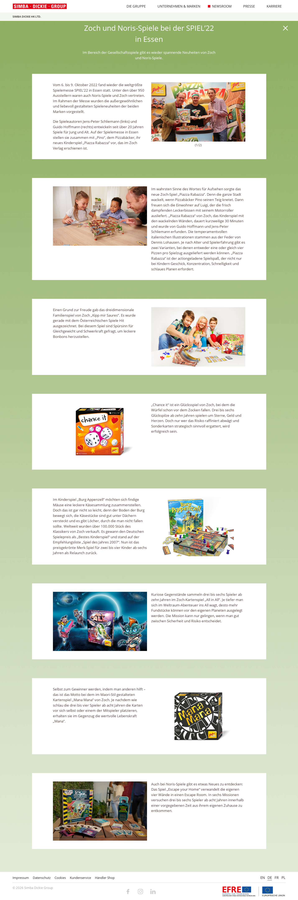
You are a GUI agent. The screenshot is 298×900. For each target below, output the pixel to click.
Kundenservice (80, 878)
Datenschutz (42, 878)
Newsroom (219, 6)
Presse (247, 6)
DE (269, 877)
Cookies (60, 878)
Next (240, 112)
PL (283, 877)
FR (277, 877)
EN (262, 877)
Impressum (21, 878)
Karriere (272, 6)
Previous (156, 112)
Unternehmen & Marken (176, 6)
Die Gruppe (134, 6)
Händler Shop (105, 878)
